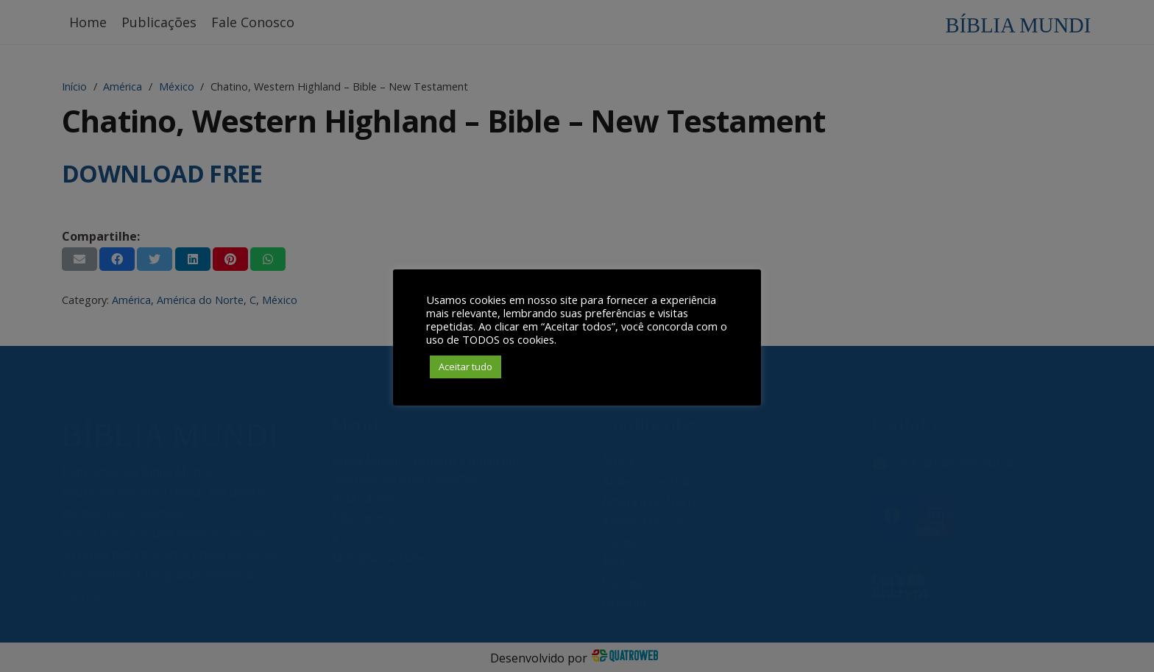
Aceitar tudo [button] (465, 366)
